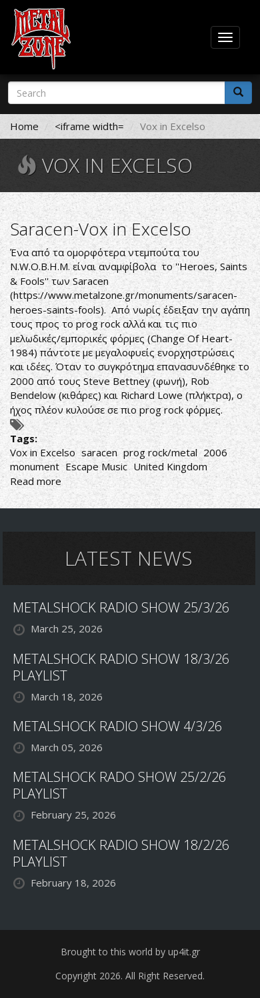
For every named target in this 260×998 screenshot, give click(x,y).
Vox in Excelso (42, 452)
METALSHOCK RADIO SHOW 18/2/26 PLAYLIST (121, 853)
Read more (35, 481)
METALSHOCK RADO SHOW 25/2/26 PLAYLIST (119, 785)
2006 (215, 452)
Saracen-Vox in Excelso (100, 229)
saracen (99, 452)
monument (34, 466)
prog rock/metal (160, 452)
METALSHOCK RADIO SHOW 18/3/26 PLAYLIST (121, 667)
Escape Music (96, 466)
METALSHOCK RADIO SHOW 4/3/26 (117, 726)
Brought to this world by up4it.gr (130, 951)
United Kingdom (170, 466)
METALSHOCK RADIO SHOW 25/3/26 (121, 607)
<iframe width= (89, 126)
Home (24, 126)
